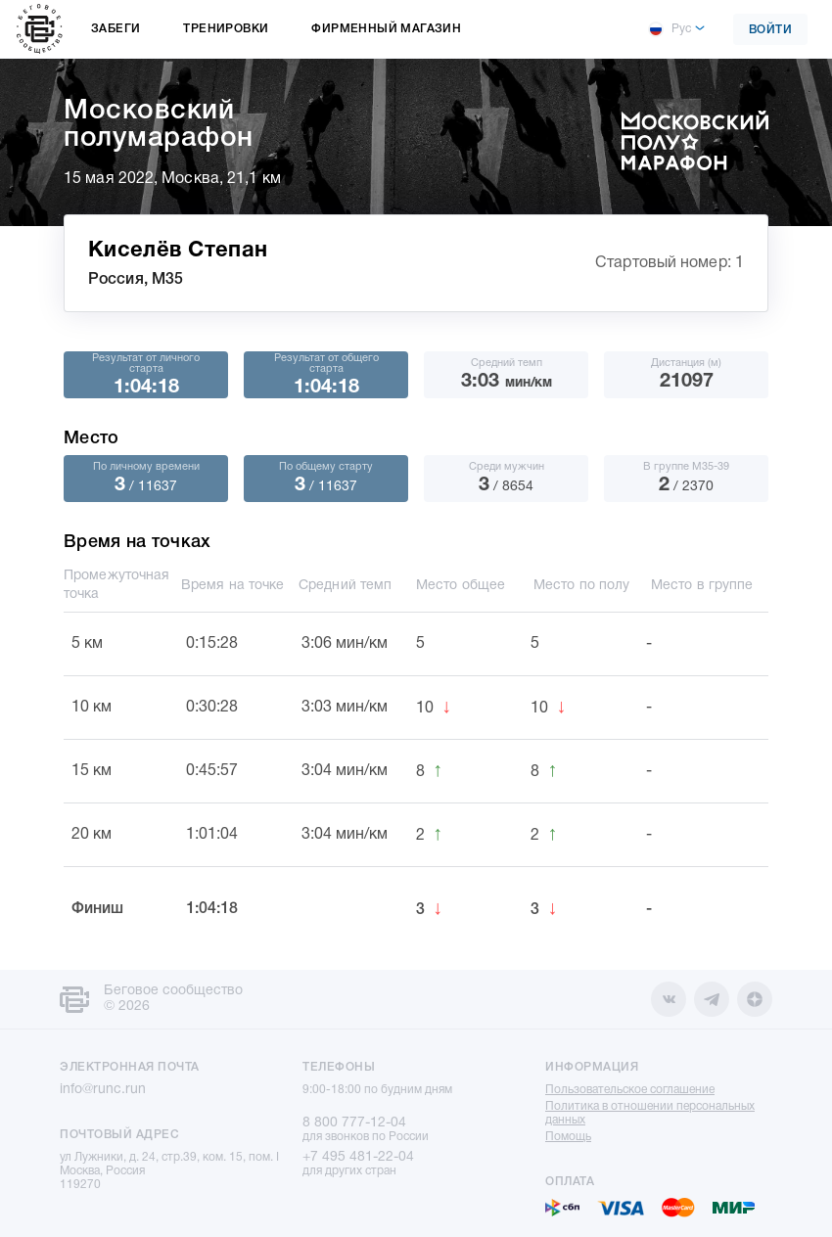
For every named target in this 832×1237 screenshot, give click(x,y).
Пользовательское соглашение (630, 1089)
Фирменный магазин (386, 28)
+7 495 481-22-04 (358, 1157)
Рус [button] (669, 29)
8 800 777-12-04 (354, 1123)
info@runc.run (103, 1089)
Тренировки (225, 28)
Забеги (115, 28)
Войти (771, 29)
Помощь (568, 1136)
